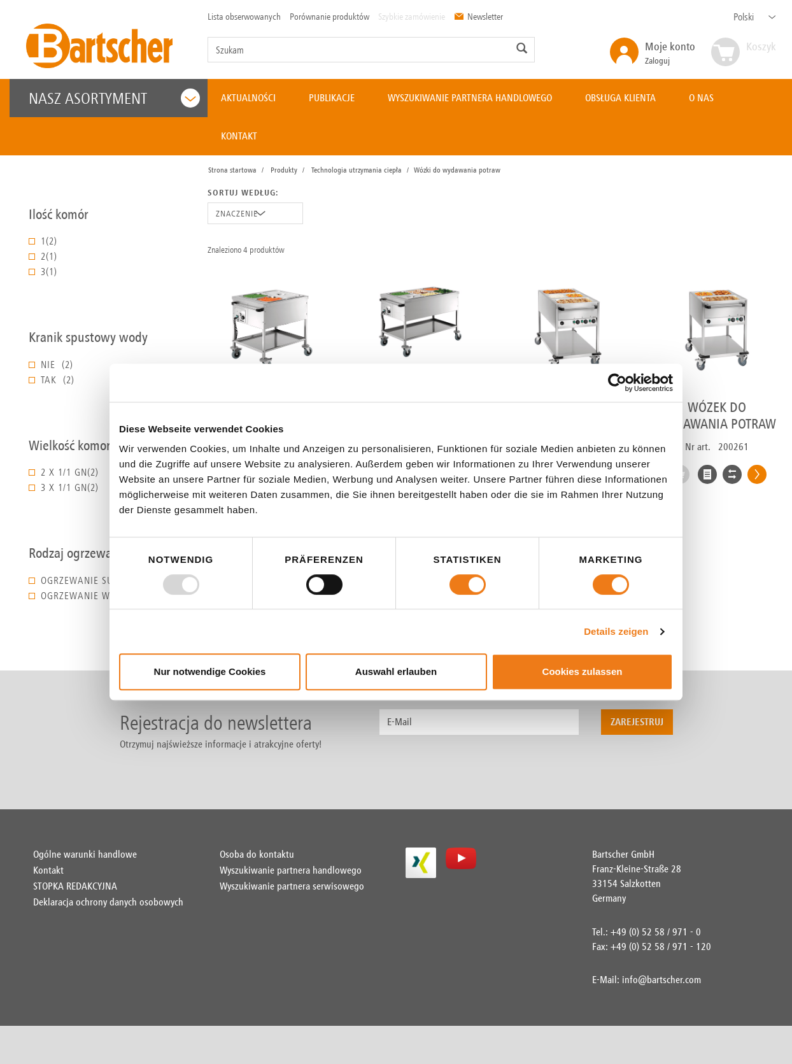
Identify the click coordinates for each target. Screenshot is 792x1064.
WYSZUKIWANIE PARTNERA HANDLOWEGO (470, 98)
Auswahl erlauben (396, 671)
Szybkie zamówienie (411, 16)
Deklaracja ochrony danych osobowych (108, 902)
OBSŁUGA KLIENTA (620, 98)
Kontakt (48, 870)
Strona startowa (232, 170)
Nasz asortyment (114, 98)
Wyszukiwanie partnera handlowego (291, 870)
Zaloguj (670, 52)
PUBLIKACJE (332, 98)
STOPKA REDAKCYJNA (75, 886)
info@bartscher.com (661, 980)
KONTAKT (239, 136)
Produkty (284, 170)
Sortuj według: (243, 192)
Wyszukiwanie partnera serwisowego (292, 886)
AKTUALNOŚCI (248, 98)
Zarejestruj (637, 722)
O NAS (701, 98)
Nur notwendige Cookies (210, 671)
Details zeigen (616, 631)
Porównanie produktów (329, 16)
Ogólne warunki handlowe (85, 854)
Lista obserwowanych (244, 16)
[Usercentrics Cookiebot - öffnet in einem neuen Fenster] (617, 382)
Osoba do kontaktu (257, 854)
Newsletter (478, 16)
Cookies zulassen (582, 671)
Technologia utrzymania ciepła (356, 170)
